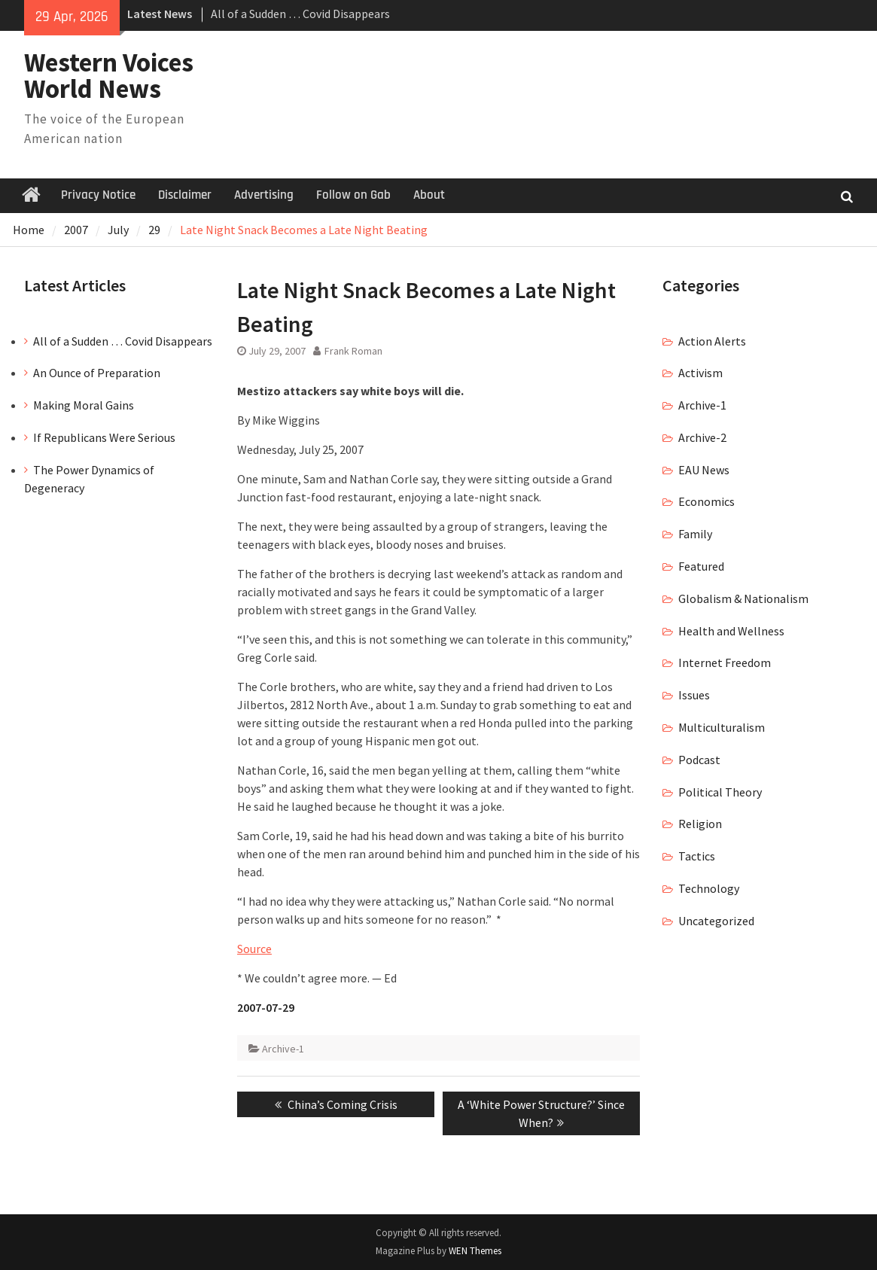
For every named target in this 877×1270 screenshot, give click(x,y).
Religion (700, 823)
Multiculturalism (721, 727)
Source (254, 948)
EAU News (703, 469)
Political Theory (720, 791)
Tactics (696, 855)
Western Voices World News (108, 75)
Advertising (264, 195)
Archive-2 (702, 437)
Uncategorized (716, 920)
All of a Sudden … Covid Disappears (300, 13)
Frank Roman (353, 351)
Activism (700, 372)
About (429, 195)
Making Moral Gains (83, 405)
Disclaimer (185, 195)
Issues (694, 694)
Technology (708, 888)
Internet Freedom (724, 662)
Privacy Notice (98, 195)
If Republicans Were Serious (104, 437)
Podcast (699, 759)
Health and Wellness (731, 630)
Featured (701, 566)
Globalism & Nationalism (743, 598)
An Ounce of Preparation (96, 372)
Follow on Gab (353, 195)
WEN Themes (475, 1250)
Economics (706, 501)
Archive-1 (283, 1048)
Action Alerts (712, 341)
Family (695, 533)
